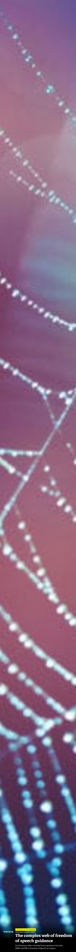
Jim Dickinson (19, 932)
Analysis (26, 932)
